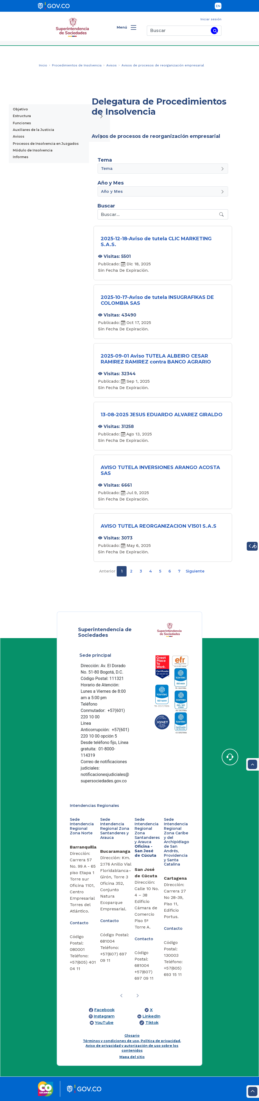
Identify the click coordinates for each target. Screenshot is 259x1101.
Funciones (22, 123)
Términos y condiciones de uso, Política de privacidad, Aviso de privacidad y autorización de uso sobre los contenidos (132, 1045)
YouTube (104, 1022)
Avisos (18, 136)
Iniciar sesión (210, 19)
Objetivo (20, 109)
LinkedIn (151, 1016)
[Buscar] (178, 31)
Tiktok (152, 1022)
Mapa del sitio (132, 1057)
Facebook (104, 1009)
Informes (20, 157)
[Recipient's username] (158, 214)
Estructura (22, 116)
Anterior (107, 571)
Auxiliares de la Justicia (33, 130)
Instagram (104, 1016)
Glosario (132, 1036)
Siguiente (195, 571)
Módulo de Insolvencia (32, 150)
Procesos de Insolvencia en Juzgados (46, 144)
